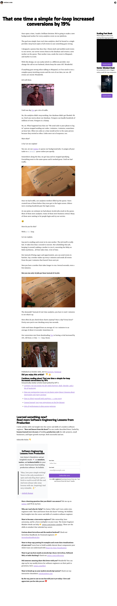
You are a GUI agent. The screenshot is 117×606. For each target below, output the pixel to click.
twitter (24, 504)
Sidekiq (36, 149)
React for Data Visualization (56, 548)
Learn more (107, 64)
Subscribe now (64, 476)
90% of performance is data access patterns (40, 406)
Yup (33, 110)
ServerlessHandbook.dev (30, 537)
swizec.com (8, 2)
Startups (50, 372)
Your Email (51, 467)
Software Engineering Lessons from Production (32, 452)
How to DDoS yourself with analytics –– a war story (43, 399)
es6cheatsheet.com (46, 574)
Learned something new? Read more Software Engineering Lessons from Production (45, 420)
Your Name (51, 460)
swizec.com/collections (55, 556)
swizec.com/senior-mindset (52, 525)
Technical (57, 372)
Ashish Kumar (27, 493)
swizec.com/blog (40, 566)
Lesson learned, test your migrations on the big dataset (44, 402)
